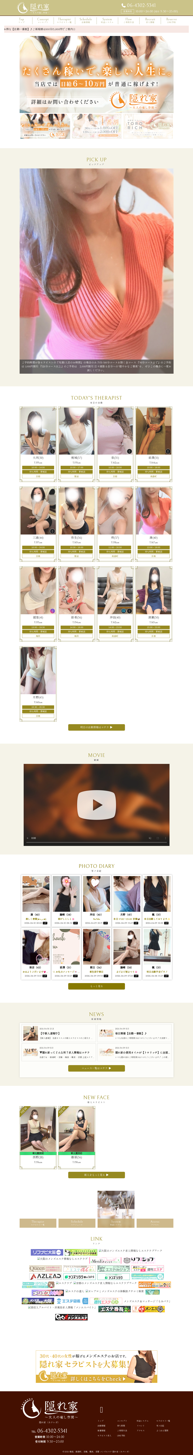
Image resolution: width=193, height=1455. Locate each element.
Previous (22, 126)
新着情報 (101, 1431)
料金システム (143, 1421)
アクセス (141, 1431)
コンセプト (122, 1421)
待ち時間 (121, 1426)
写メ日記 (160, 1426)
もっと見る (96, 986)
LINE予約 (121, 1436)
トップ (101, 1421)
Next (171, 126)
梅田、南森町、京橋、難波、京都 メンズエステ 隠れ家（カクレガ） (100, 1452)
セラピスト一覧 (163, 1421)
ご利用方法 (122, 1431)
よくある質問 (162, 1431)
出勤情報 (101, 1426)
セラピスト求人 (104, 1436)
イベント (141, 1426)
